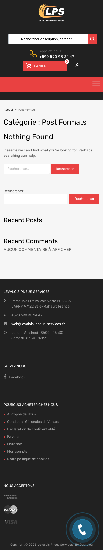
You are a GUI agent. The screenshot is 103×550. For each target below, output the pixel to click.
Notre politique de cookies (28, 459)
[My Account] (76, 65)
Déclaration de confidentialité (31, 429)
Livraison (14, 444)
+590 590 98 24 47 (52, 56)
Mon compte (17, 451)
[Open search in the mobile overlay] (51, 39)
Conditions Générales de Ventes (33, 422)
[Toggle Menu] (96, 85)
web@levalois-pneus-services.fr (38, 324)
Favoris (13, 436)
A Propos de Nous (21, 414)
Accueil (9, 109)
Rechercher (13, 191)
